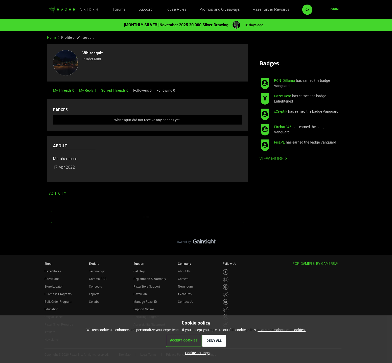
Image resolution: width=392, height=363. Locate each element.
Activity (57, 194)
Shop (48, 263)
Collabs (94, 301)
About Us (184, 271)
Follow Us (229, 263)
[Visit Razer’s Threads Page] (226, 287)
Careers (183, 279)
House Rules (176, 10)
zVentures (185, 294)
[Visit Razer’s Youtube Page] (226, 302)
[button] (334, 10)
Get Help (139, 271)
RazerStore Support (146, 286)
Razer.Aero (282, 95)
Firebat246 (282, 126)
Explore (94, 263)
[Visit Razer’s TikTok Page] (226, 309)
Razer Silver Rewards (271, 10)
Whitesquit (92, 53)
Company (184, 263)
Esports (94, 294)
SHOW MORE (147, 215)
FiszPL (279, 142)
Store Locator (53, 286)
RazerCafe (51, 279)
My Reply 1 (88, 90)
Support (145, 10)
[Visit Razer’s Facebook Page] (226, 272)
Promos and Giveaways (219, 10)
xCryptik (280, 111)
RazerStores (52, 271)
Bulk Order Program (57, 301)
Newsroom (185, 286)
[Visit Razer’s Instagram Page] (226, 279)
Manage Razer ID (145, 301)
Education (51, 309)
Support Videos (143, 309)
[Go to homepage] (73, 10)
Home (51, 37)
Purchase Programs (58, 294)
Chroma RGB (98, 279)
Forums (119, 10)
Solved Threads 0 (115, 90)
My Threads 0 (64, 90)
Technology (97, 271)
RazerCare (140, 294)
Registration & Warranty (149, 279)
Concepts (95, 286)
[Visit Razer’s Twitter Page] (226, 294)
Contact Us (185, 301)
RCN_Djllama (284, 80)
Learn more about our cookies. (282, 329)
